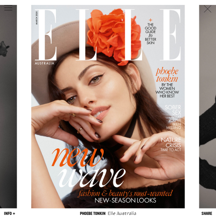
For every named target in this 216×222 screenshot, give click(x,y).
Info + (9, 213)
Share (206, 213)
